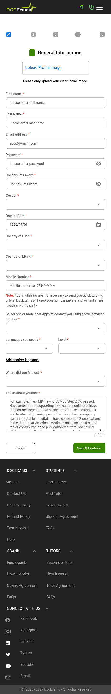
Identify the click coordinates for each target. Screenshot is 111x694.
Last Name (15, 114)
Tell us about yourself (23, 393)
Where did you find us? (24, 373)
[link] (22, 7)
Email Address (18, 134)
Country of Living (19, 256)
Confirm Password (21, 175)
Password (14, 155)
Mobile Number (18, 277)
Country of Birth (19, 236)
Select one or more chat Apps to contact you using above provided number (55, 316)
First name (15, 94)
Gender (12, 195)
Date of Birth (16, 216)
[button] (99, 7)
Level (63, 339)
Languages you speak (23, 339)
